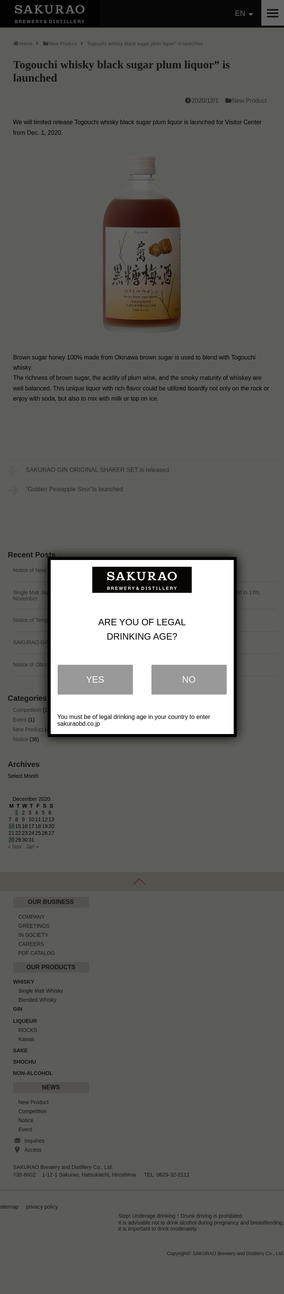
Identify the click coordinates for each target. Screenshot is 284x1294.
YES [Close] (95, 679)
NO (189, 679)
